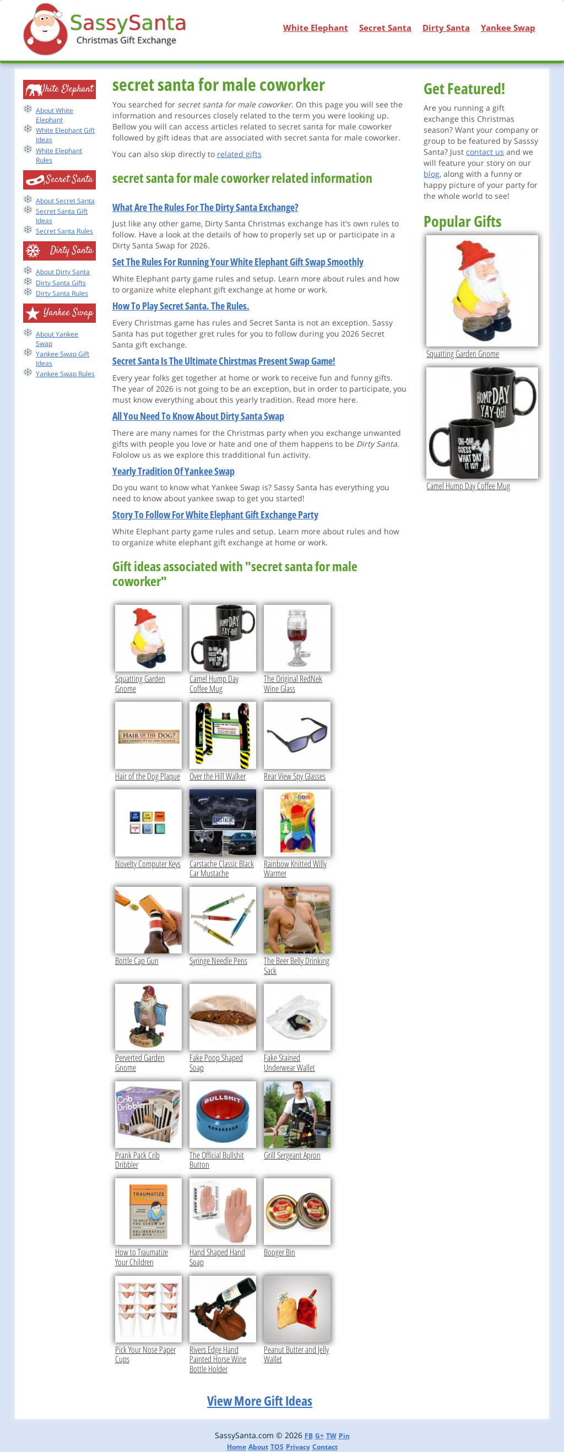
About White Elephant (54, 115)
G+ (319, 1435)
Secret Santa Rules (64, 231)
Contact (325, 1446)
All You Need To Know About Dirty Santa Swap (198, 415)
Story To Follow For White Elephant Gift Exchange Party (215, 514)
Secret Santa (385, 27)
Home (236, 1446)
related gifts (239, 154)
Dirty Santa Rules (62, 293)
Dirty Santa (446, 27)
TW (331, 1435)
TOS (277, 1446)
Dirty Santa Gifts (61, 283)
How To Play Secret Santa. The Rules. (181, 305)
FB (309, 1435)
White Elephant (315, 27)
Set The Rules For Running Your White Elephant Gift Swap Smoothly (238, 261)
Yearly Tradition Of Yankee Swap (173, 471)
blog (432, 174)
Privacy (298, 1446)
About (258, 1446)
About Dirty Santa (63, 272)
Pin (344, 1435)
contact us (485, 152)
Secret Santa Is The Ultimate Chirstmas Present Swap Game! (223, 360)
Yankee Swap (508, 27)
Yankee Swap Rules (65, 373)
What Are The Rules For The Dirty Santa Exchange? (205, 207)
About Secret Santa (65, 200)
